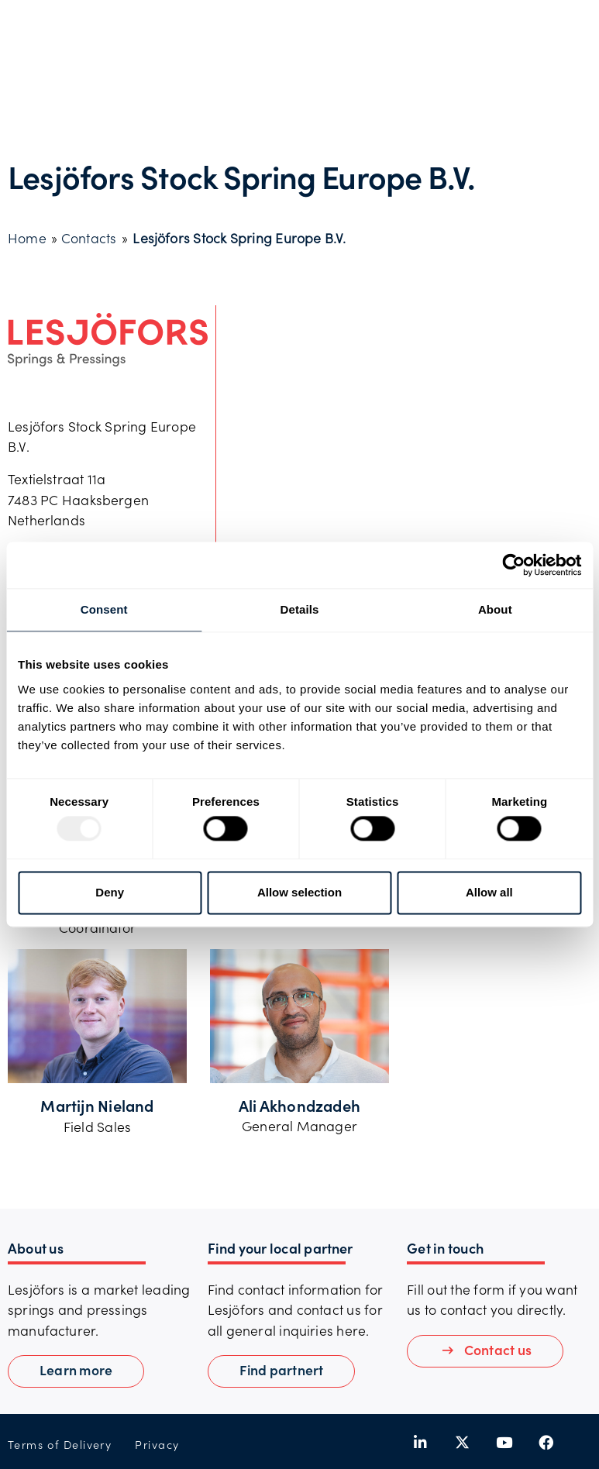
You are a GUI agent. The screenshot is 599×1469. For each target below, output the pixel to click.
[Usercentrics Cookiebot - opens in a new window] (513, 564)
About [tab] (495, 609)
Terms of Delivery (60, 1444)
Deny (109, 892)
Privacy (157, 1444)
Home (27, 238)
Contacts (88, 238)
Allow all (489, 892)
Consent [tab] (104, 609)
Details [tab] (300, 609)
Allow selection (299, 892)
